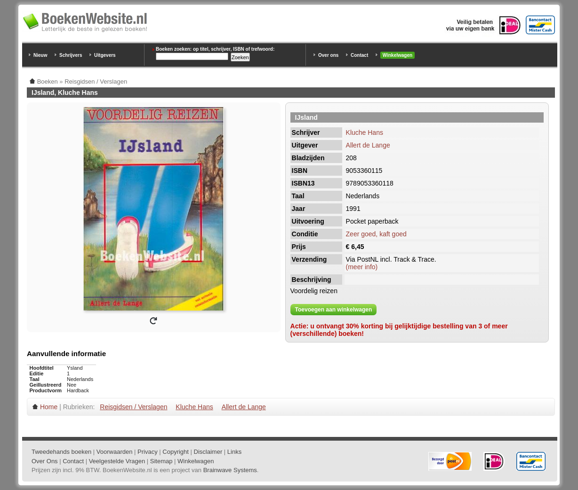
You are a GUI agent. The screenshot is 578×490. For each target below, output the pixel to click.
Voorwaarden (114, 451)
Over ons (328, 55)
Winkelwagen (397, 55)
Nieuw (40, 55)
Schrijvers (70, 55)
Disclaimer (208, 451)
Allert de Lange (368, 145)
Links (234, 451)
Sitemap (161, 461)
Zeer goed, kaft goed (376, 234)
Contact (359, 55)
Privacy (147, 451)
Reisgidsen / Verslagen (133, 407)
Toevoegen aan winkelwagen (333, 309)
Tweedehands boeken (61, 451)
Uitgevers (105, 55)
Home (48, 407)
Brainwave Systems (230, 470)
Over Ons (45, 461)
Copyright (175, 451)
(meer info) (362, 267)
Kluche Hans (364, 132)
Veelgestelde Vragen (117, 461)
